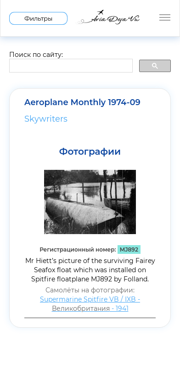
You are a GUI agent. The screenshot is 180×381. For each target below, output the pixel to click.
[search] (70, 66)
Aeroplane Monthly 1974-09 (82, 102)
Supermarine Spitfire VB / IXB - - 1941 (90, 304)
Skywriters (46, 119)
